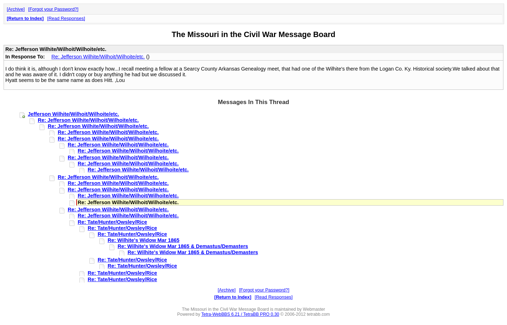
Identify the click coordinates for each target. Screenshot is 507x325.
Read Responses (66, 18)
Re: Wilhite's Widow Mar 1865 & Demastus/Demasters (183, 246)
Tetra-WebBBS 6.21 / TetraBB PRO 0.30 (240, 314)
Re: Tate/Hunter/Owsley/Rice (112, 222)
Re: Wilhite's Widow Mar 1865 (143, 240)
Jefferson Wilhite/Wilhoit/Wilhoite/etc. (73, 114)
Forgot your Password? (53, 9)
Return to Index (25, 18)
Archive (16, 9)
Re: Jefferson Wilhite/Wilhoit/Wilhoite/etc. (98, 57)
